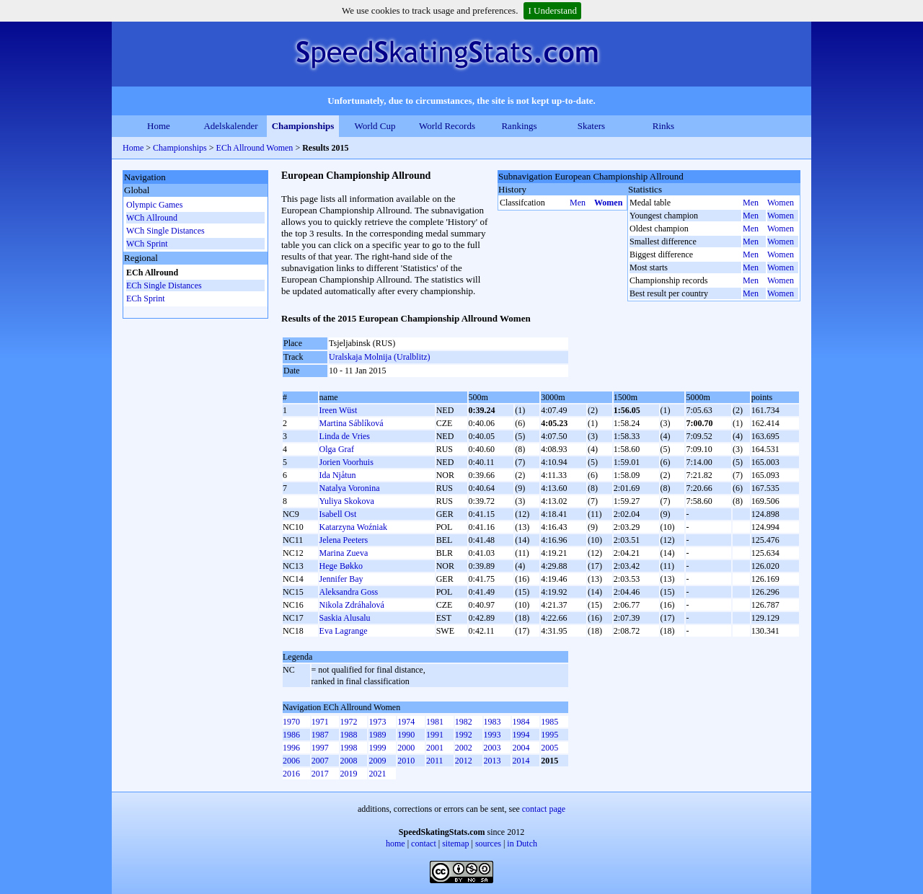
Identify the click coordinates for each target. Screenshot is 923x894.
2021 (377, 774)
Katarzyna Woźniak (353, 527)
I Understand (552, 10)
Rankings (518, 125)
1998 (349, 748)
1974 (406, 722)
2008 (349, 761)
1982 (463, 722)
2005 (549, 748)
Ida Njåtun (337, 475)
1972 (349, 722)
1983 (492, 722)
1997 (320, 748)
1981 (434, 722)
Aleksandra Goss (349, 592)
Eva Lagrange (343, 631)
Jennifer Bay (341, 579)
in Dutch (522, 843)
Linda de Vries (344, 436)
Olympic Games (154, 205)
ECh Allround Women (254, 148)
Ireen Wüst (338, 410)
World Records (447, 125)
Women (608, 203)
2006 (291, 761)
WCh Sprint (147, 244)
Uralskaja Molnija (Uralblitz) (379, 357)
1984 (520, 722)
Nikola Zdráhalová (351, 605)
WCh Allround (151, 218)
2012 (463, 761)
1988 (349, 735)
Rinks (663, 125)
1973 (377, 722)
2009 (377, 761)
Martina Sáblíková (351, 423)
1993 (492, 735)
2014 (520, 761)
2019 (349, 774)
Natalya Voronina (349, 488)
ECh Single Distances (164, 285)
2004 (520, 748)
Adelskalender (230, 125)
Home (158, 125)
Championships (303, 125)
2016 (291, 774)
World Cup (374, 125)
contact (423, 843)
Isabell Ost (338, 514)
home (395, 843)
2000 (406, 748)
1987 (320, 735)
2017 (320, 774)
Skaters (591, 125)
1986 (291, 735)
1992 (463, 735)
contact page (543, 809)
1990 (406, 735)
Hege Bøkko (341, 566)
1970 (291, 722)
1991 (434, 735)
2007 (320, 761)
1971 (320, 722)
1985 (549, 722)
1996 (291, 748)
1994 (520, 735)
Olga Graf (336, 449)
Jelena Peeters (343, 540)
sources (488, 843)
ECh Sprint (145, 298)
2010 (406, 761)
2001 (434, 748)
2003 (492, 748)
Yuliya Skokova (346, 501)
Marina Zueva (343, 553)
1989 (377, 735)
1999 (377, 748)
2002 (463, 748)
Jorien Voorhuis (346, 462)
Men (578, 203)
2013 (492, 761)
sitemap (455, 843)
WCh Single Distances (165, 231)
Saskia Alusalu (345, 618)
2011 (434, 761)
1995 (549, 735)
